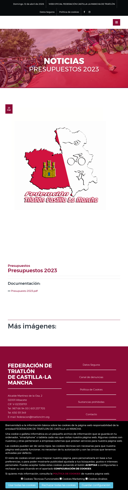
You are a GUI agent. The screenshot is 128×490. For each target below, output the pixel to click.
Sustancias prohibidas (91, 401)
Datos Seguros (47, 12)
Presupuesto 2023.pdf (24, 290)
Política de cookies (69, 12)
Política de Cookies (91, 389)
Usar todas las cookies (22, 485)
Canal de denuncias (91, 377)
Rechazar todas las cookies (59, 485)
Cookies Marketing (72, 478)
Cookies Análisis (96, 478)
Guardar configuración (96, 485)
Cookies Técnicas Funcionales (40, 478)
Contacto (91, 414)
